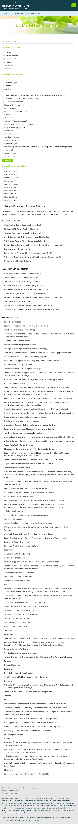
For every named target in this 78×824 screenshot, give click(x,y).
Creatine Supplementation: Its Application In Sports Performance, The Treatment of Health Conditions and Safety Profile (39, 567)
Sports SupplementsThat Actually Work (21, 383)
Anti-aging (8, 52)
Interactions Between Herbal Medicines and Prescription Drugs (31, 425)
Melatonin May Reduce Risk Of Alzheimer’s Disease (25, 488)
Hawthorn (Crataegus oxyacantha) (19, 330)
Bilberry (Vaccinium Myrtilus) (16, 618)
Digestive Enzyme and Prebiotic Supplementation (25, 417)
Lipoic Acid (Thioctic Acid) (15, 558)
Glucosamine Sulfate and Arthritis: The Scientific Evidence (29, 449)
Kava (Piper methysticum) (15, 626)
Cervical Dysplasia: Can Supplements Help (22, 368)
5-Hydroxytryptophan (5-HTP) (17, 554)
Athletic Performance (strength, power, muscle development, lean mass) (34, 95)
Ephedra (7, 661)
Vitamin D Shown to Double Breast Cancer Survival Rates (28, 534)
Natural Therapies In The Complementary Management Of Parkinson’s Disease (38, 657)
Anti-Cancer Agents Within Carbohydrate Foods (25, 241)
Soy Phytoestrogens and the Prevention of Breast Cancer (28, 326)
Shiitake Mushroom (12, 665)
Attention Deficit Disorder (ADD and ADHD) (21, 98)
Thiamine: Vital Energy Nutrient (17, 261)
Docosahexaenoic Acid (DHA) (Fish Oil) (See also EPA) (27, 774)
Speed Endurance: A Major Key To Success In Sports (26, 515)
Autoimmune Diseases (13, 102)
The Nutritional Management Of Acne (20, 345)
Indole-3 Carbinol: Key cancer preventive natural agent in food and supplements (39, 441)
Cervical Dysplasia (11, 137)
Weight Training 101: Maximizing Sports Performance (26, 677)
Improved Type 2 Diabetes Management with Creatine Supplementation (35, 379)
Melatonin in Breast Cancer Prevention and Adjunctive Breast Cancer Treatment (38, 398)
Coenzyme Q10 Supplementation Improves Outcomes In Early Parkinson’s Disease (39, 638)
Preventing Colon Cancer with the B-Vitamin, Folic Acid (27, 730)
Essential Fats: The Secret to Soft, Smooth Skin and (26, 606)
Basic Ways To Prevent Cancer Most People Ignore (25, 356)
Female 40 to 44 (11, 171)
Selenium (8, 669)
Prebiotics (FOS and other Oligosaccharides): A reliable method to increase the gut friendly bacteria (38, 744)
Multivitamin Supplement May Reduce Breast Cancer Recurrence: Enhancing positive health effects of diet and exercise (36, 403)
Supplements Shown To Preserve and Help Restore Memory (29, 492)
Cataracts (8, 130)
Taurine (7, 738)
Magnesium (9, 634)
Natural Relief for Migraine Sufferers (19, 496)
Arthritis (7, 89)
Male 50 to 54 (10, 194)
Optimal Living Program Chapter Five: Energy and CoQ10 (28, 253)
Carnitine (8, 681)
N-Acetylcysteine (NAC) (14, 734)
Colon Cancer (10, 153)
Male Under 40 (10, 200)
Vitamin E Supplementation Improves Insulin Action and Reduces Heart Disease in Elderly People (39, 764)
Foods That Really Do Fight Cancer (19, 445)
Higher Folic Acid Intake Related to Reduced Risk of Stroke (28, 464)
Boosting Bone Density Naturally (18, 364)
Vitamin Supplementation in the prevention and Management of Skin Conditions (39, 437)
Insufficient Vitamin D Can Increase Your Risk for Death (27, 237)
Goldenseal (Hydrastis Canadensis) (20, 573)
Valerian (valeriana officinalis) (17, 581)
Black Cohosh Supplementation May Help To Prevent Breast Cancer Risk (34, 360)
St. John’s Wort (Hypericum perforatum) (21, 546)
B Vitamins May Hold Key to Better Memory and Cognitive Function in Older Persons (36, 528)
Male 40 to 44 (10, 187)
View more (7, 161)
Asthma (7, 92)
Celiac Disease (10, 134)
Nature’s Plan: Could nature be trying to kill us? (24, 233)
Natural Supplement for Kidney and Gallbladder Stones (28, 523)
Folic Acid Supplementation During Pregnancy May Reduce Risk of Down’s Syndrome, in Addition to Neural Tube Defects (35, 757)
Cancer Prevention (12, 118)
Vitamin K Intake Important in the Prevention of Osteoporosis (30, 718)
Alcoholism (8, 86)
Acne (6, 79)
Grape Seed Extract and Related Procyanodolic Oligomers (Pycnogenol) (35, 538)
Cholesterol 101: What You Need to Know (21, 229)
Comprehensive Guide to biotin (17, 249)
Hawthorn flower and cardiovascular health (23, 433)
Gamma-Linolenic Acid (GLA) (16, 649)
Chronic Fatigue (10, 143)
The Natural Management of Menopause (21, 421)
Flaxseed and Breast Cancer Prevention (21, 614)
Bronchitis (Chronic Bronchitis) (16, 111)
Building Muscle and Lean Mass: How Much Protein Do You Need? (31, 722)
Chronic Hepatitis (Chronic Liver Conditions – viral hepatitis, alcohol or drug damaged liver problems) (38, 147)
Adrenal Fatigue (10, 82)
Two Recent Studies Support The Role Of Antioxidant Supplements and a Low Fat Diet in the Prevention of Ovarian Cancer (38, 750)
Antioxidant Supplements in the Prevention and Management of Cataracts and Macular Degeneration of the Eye (38, 686)
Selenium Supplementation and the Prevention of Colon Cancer (31, 562)
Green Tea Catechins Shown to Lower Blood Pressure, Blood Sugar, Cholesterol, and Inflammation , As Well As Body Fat (37, 454)
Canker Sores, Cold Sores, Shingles (18, 124)
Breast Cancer (10, 108)
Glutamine (8, 770)
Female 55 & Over (11, 181)
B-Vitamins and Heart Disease (17, 341)
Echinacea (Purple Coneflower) (17, 542)
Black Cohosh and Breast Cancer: (18, 673)
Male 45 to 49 (10, 190)
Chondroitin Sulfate (12, 322)
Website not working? (10, 793)
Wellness (8, 68)
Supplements (9, 65)
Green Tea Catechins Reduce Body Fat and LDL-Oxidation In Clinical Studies (36, 387)
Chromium (8, 550)
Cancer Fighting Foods (14, 519)
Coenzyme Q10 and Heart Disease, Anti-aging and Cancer (29, 429)
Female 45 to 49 (11, 174)
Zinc (5, 700)
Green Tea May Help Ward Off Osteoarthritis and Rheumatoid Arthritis (34, 460)
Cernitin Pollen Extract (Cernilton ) (18, 622)
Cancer (7, 114)
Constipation (9, 156)
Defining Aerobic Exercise (14, 511)
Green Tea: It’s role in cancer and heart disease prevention (29, 692)
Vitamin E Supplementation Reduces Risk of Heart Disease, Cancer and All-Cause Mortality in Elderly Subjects (39, 335)
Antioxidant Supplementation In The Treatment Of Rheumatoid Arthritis (35, 704)
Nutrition (7, 62)
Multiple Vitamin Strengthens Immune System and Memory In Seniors (34, 500)
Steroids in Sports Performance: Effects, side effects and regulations (33, 726)
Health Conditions (11, 59)
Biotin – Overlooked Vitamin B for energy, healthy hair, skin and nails (33, 245)
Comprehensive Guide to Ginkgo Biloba (21, 281)
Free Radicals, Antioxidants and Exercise (21, 653)
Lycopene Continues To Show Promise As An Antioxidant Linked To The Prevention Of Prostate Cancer (39, 483)
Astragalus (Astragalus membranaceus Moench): (26, 349)
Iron (5, 584)
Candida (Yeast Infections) (15, 121)
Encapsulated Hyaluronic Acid (17, 468)
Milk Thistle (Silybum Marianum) (18, 577)
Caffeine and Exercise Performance (19, 610)
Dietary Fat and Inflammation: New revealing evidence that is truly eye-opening (38, 413)
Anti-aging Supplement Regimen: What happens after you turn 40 (32, 257)
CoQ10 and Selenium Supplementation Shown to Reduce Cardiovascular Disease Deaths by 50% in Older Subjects (39, 374)
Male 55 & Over (10, 197)
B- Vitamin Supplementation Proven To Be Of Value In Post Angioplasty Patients (38, 353)
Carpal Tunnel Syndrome (14, 127)
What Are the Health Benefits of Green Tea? (22, 225)
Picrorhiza (8, 630)
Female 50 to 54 (11, 178)
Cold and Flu (9, 150)
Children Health (10, 140)
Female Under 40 (11, 184)
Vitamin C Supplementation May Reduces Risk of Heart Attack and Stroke (35, 708)
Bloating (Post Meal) (12, 105)
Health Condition (11, 55)
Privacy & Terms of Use (10, 791)
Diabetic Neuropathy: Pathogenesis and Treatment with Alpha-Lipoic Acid (36, 409)
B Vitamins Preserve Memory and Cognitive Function (26, 602)
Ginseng (8, 696)
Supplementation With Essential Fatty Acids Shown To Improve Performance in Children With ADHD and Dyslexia (38, 713)
